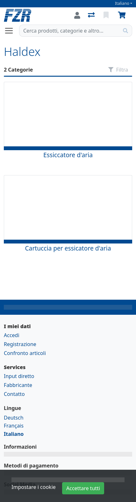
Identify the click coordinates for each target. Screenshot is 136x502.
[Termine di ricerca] (69, 31)
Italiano (122, 3)
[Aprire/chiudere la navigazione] (11, 31)
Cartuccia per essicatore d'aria (68, 248)
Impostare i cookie (33, 486)
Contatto (14, 394)
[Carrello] (123, 15)
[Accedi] (77, 15)
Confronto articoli (25, 353)
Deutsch (14, 417)
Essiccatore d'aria (68, 155)
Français (14, 425)
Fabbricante (18, 385)
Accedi (11, 335)
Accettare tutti (83, 488)
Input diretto (19, 376)
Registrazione (20, 344)
